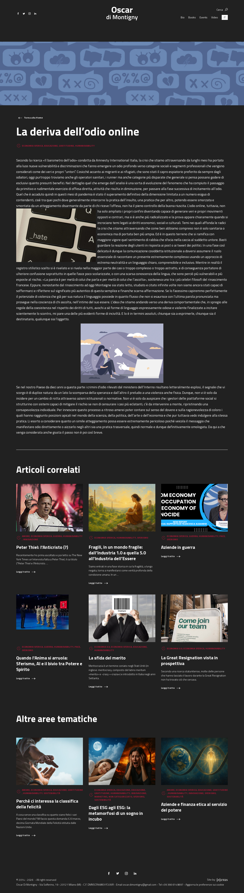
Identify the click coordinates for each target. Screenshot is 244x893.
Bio (183, 27)
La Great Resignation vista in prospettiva (189, 660)
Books (192, 27)
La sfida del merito (107, 657)
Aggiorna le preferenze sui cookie (204, 884)
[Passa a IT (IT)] (225, 26)
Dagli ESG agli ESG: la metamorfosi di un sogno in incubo (116, 813)
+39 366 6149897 (172, 884)
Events (203, 27)
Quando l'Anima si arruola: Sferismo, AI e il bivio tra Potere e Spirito (49, 663)
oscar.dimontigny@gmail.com (139, 884)
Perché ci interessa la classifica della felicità (47, 803)
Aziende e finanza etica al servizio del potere (194, 807)
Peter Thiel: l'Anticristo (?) (42, 547)
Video (214, 27)
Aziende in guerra (178, 547)
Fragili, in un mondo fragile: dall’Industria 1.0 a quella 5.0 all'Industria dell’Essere (117, 552)
